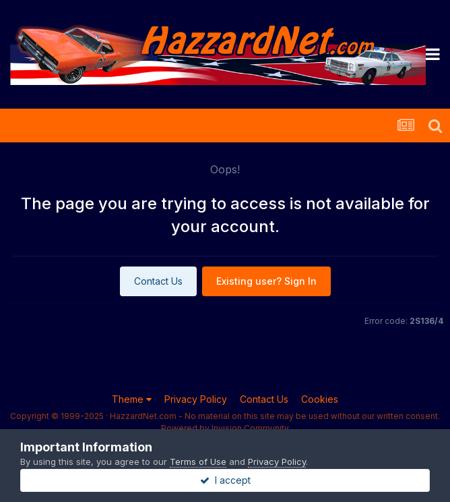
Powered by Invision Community (225, 428)
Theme (132, 399)
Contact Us (158, 281)
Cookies (319, 399)
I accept (225, 480)
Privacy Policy (195, 399)
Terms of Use (198, 461)
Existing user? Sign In (266, 281)
